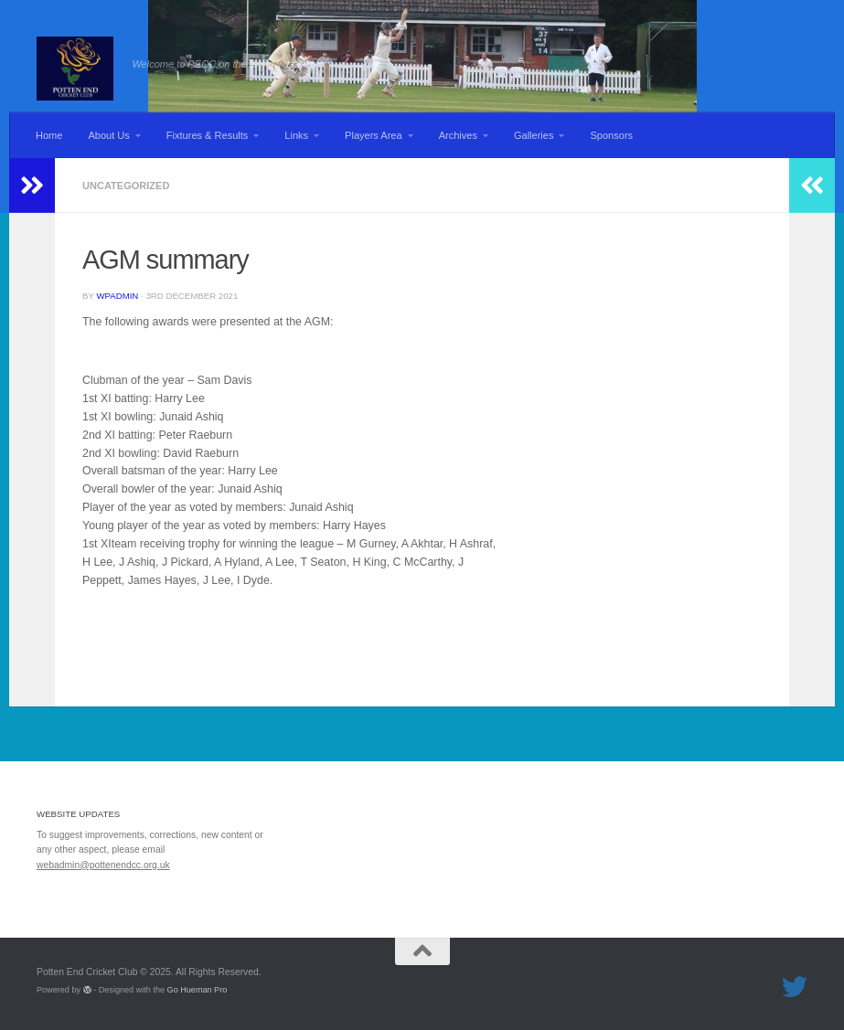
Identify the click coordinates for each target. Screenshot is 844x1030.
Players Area (373, 135)
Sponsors (611, 135)
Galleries (534, 135)
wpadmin (117, 296)
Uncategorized (125, 185)
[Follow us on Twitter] (794, 987)
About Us (108, 135)
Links (296, 135)
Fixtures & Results (207, 135)
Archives (458, 135)
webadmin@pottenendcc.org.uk (103, 865)
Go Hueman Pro (197, 989)
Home (49, 135)
